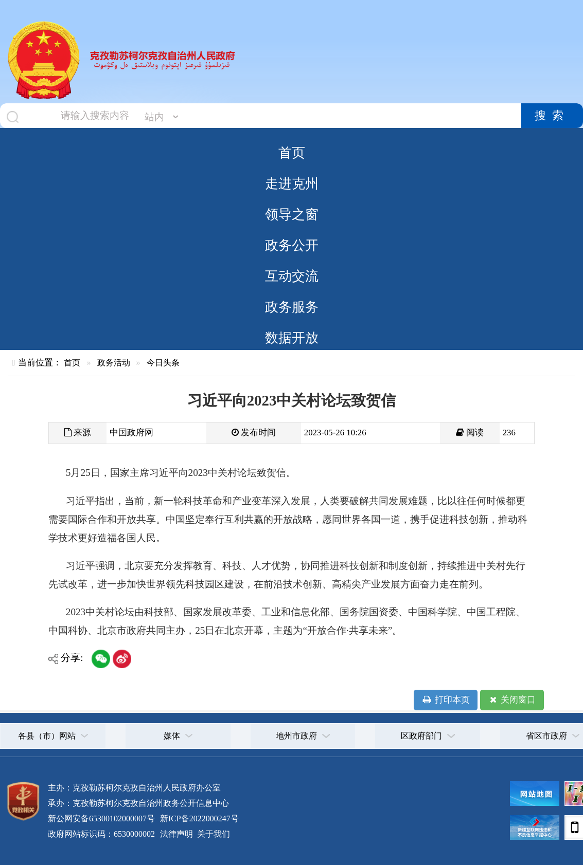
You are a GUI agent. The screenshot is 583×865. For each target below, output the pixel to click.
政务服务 (292, 307)
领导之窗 (292, 214)
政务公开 (292, 245)
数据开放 (292, 337)
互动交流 (292, 276)
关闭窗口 (512, 700)
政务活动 (113, 362)
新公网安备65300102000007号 (101, 818)
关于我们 (212, 834)
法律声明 (176, 834)
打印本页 (445, 700)
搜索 (552, 115)
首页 (291, 152)
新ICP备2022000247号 (198, 818)
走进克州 (292, 183)
